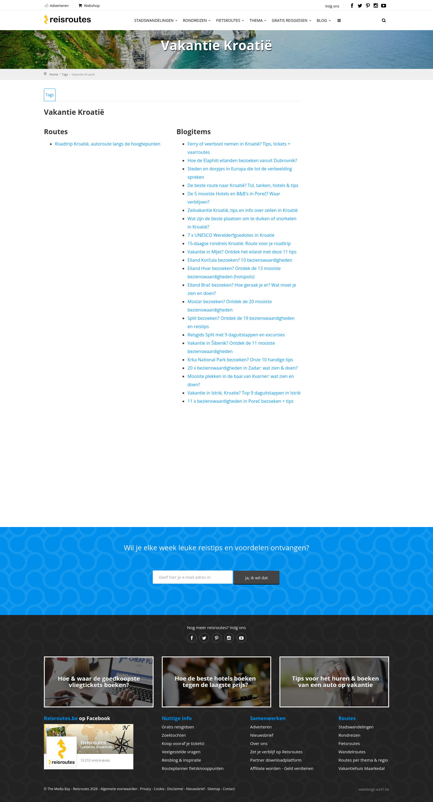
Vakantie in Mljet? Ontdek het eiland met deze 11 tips (242, 252)
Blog (324, 20)
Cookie (159, 789)
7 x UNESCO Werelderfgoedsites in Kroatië (231, 235)
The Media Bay (58, 789)
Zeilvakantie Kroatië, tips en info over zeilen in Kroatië (243, 210)
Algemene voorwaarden (119, 789)
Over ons (259, 743)
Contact (229, 789)
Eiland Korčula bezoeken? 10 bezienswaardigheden (240, 260)
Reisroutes (67, 19)
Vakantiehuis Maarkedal (362, 768)
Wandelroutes (352, 751)
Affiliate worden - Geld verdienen (282, 768)
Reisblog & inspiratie (181, 760)
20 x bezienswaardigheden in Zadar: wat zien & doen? (243, 368)
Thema (259, 20)
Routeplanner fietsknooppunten (193, 768)
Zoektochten (174, 735)
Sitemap (213, 789)
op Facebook (77, 718)
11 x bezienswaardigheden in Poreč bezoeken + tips (241, 401)
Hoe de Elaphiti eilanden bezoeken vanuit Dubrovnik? (242, 160)
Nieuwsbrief (261, 735)
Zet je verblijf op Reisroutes (276, 751)
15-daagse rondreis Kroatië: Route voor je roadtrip (239, 243)
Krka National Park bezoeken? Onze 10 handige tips (240, 360)
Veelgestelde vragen (181, 751)
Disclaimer (175, 789)
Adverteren (56, 5)
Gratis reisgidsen (292, 20)
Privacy (145, 789)
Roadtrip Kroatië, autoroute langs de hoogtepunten (107, 144)
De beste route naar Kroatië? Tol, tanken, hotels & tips (243, 185)
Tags (65, 74)
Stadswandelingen (156, 20)
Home (53, 74)
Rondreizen (197, 20)
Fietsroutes (231, 20)
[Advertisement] (172, 463)
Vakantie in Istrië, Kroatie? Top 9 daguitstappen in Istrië (244, 393)
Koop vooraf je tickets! (183, 743)
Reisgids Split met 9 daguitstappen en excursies (236, 335)
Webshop (89, 5)
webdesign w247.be (374, 789)
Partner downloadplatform (276, 760)
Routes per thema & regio (363, 760)
